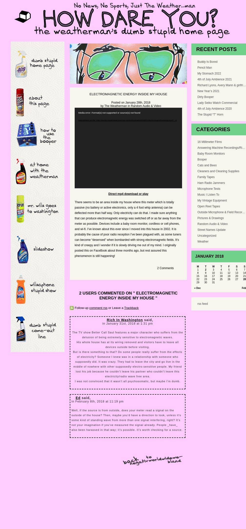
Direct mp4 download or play (128, 194)
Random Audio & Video (146, 106)
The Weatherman (115, 106)
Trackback (131, 308)
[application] (128, 148)
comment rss (98, 308)
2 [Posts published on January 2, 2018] (205, 269)
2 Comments (165, 268)
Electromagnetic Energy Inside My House (128, 94)
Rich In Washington (125, 320)
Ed (78, 398)
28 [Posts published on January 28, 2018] (244, 279)
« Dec (197, 288)
